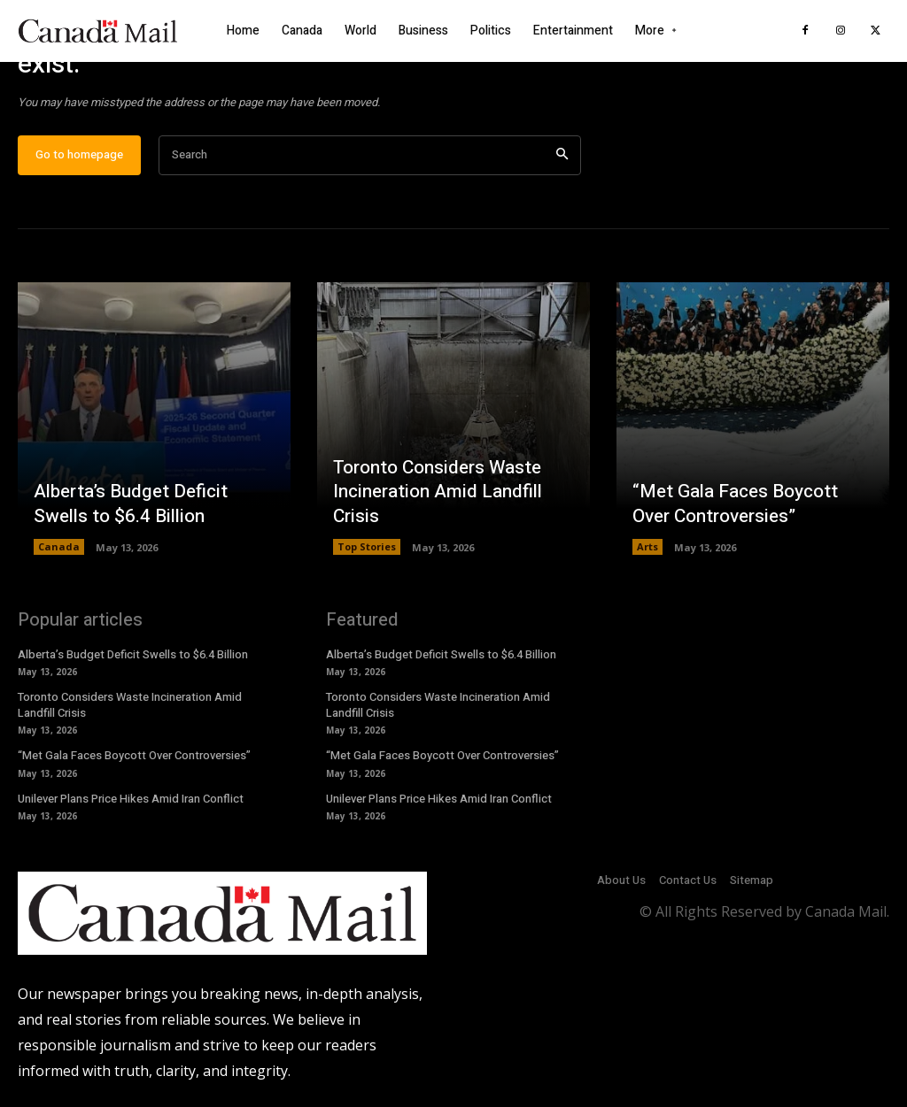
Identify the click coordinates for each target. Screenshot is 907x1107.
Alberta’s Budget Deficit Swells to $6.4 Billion (127, 513)
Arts (647, 556)
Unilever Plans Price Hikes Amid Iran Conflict (131, 808)
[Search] (562, 165)
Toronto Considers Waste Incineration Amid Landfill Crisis (435, 502)
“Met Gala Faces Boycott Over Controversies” (732, 513)
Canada (59, 556)
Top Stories (366, 556)
